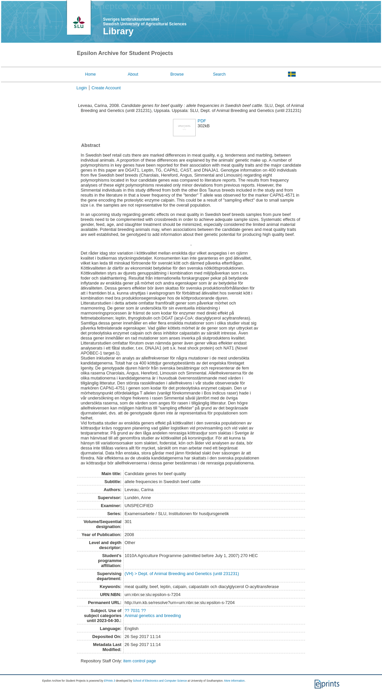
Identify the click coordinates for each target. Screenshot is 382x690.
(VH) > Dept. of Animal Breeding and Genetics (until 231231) (182, 573)
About (133, 74)
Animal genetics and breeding (153, 615)
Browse (177, 74)
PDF (202, 120)
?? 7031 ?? (135, 610)
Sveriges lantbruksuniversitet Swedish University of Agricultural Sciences (144, 21)
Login (81, 87)
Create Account (106, 87)
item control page (139, 660)
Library (118, 31)
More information (234, 680)
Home (90, 74)
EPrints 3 (109, 680)
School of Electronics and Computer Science (160, 680)
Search (219, 74)
